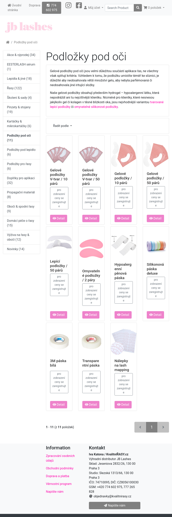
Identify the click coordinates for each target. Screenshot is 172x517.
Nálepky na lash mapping (122, 365)
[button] (68, 8)
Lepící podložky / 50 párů (58, 265)
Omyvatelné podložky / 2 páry (91, 275)
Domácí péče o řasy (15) (20, 223)
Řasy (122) (14, 88)
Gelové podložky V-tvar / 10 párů (59, 177)
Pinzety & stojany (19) (18, 109)
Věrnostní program (59, 484)
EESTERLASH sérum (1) (21, 67)
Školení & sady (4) (19, 98)
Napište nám (55, 491)
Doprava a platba (57, 476)
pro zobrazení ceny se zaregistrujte (59, 198)
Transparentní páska (91, 363)
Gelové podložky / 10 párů (123, 178)
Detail (59, 218)
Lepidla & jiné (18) (19, 78)
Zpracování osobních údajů (60, 458)
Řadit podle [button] (61, 126)
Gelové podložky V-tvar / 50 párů (91, 177)
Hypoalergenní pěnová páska (123, 271)
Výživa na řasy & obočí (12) (18, 237)
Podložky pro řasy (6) (19, 166)
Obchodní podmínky (60, 468)
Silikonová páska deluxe (155, 269)
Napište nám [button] (114, 505)
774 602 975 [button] (51, 7)
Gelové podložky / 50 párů (155, 178)
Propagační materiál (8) (21, 194)
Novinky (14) (15, 249)
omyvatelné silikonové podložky (96, 107)
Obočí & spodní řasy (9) (20, 209)
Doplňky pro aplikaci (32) (21, 180)
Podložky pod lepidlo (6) (21, 152)
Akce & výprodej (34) (21, 55)
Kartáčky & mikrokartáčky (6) (19, 124)
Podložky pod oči (25, 42)
